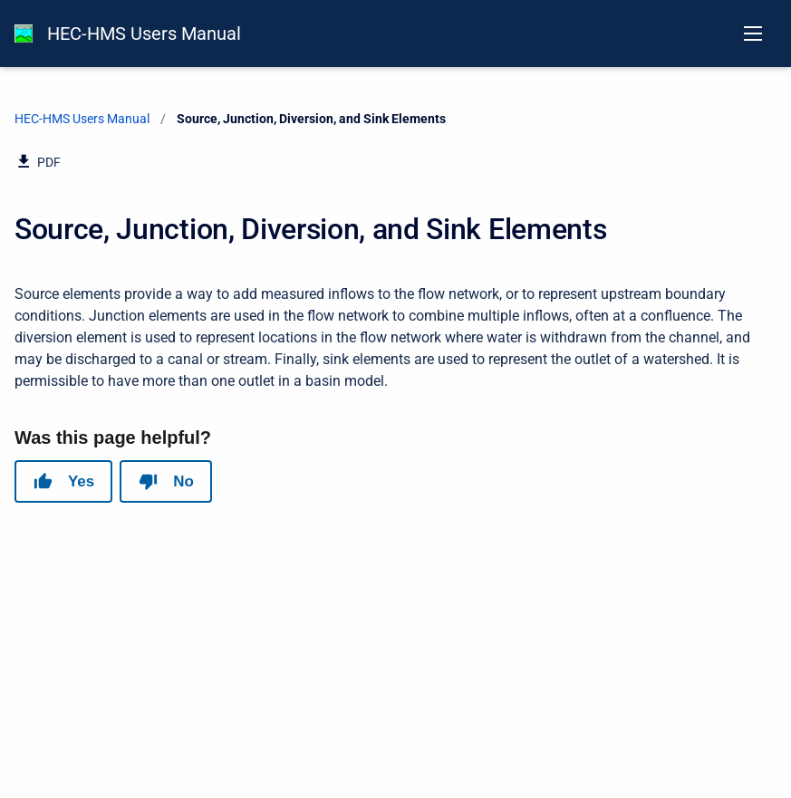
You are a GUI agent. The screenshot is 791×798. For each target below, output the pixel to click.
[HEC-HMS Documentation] (23, 33)
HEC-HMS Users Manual (144, 33)
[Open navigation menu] (753, 33)
